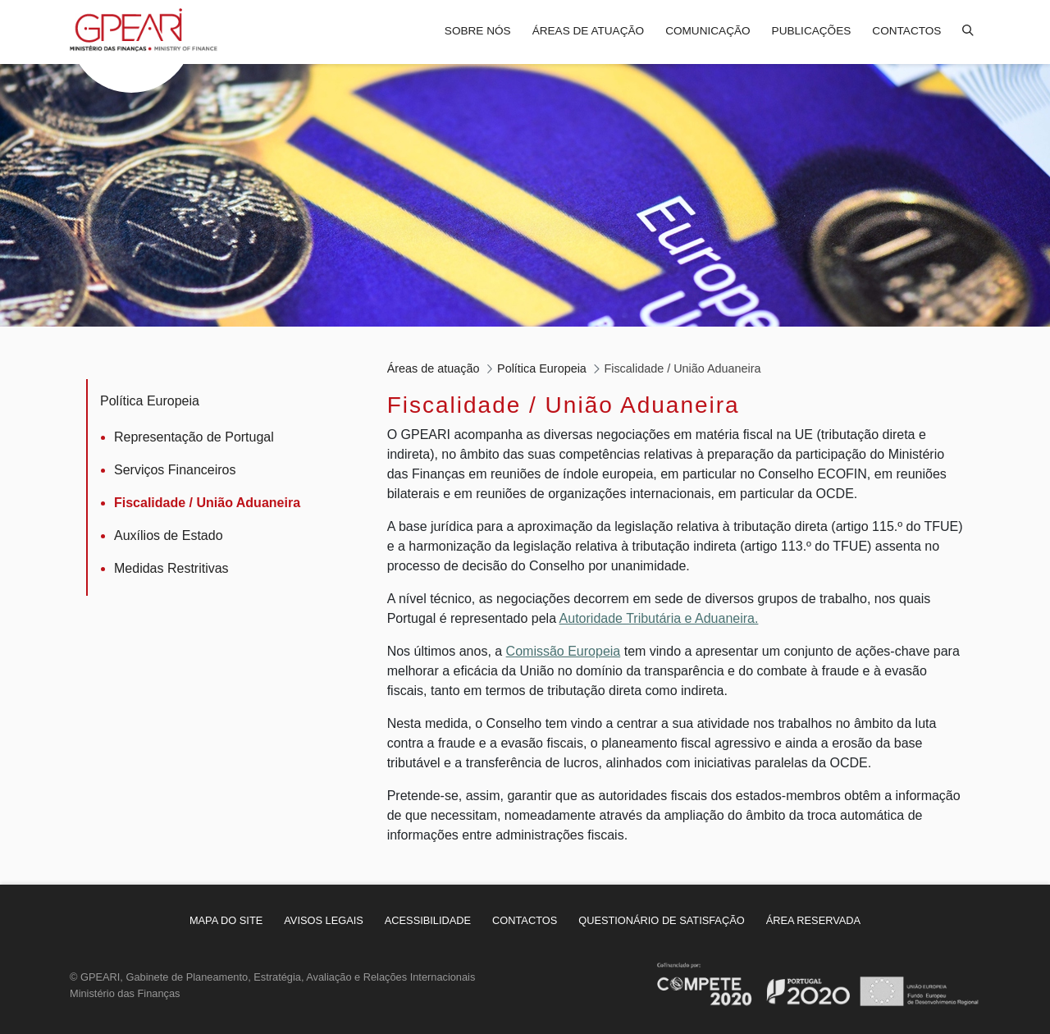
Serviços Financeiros (175, 470)
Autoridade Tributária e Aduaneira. (659, 618)
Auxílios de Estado (168, 535)
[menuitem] (226, 920)
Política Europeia (149, 401)
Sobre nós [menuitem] (478, 31)
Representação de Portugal (194, 437)
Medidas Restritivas (171, 568)
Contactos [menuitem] (906, 31)
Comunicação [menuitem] (707, 31)
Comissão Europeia (563, 651)
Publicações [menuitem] (811, 31)
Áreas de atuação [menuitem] (588, 31)
